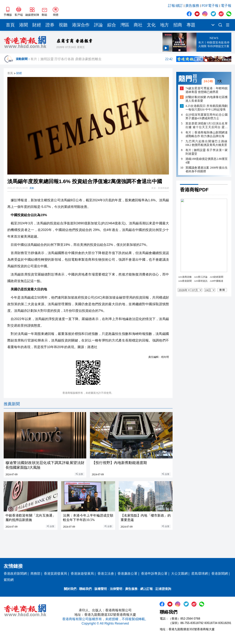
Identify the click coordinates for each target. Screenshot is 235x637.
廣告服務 (192, 6)
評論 (98, 25)
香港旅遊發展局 (82, 573)
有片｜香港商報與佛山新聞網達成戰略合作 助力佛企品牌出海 (206, 134)
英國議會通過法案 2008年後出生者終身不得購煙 (206, 169)
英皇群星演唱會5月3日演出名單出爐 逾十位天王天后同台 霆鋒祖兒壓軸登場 (206, 125)
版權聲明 (100, 589)
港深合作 (81, 25)
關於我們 (70, 589)
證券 (50, 25)
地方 (164, 25)
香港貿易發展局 (55, 573)
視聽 (63, 25)
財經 (36, 25)
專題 (191, 25)
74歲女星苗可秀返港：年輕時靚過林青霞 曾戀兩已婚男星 (206, 90)
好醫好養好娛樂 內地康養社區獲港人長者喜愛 (206, 99)
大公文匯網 (179, 573)
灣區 (124, 25)
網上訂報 (146, 589)
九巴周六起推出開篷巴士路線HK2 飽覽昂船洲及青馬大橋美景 (206, 143)
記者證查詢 (163, 589)
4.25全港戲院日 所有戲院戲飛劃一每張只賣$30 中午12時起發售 (206, 107)
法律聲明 (116, 589)
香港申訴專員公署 (154, 573)
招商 (177, 25)
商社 (138, 25)
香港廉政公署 (127, 573)
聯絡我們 (85, 589)
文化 (151, 25)
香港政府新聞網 (15, 573)
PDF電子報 (210, 6)
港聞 (23, 25)
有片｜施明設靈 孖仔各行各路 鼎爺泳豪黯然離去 (101, 59)
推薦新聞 (12, 404)
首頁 (10, 25)
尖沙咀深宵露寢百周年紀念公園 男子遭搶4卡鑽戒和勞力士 (206, 116)
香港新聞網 (219, 573)
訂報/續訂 (175, 6)
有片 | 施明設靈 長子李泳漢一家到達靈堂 (206, 151)
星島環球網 (199, 573)
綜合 (111, 25)
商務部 (35, 573)
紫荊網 (9, 580)
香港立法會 (105, 573)
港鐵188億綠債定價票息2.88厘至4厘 (206, 160)
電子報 (226, 6)
